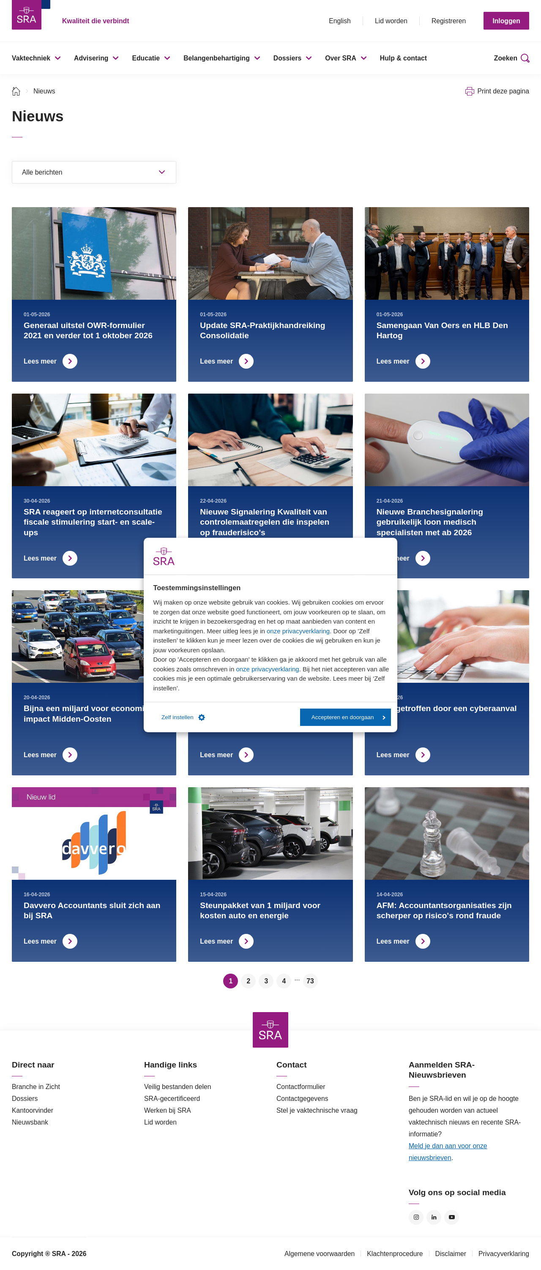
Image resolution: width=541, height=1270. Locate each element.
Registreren (449, 21)
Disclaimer (451, 1253)
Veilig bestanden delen (177, 1086)
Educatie (146, 58)
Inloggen (506, 21)
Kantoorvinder (32, 1110)
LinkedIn (433, 1217)
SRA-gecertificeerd (172, 1098)
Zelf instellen (183, 717)
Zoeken (505, 58)
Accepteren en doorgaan (348, 717)
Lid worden (391, 21)
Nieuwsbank (30, 1122)
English (340, 21)
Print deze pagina (503, 91)
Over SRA (340, 58)
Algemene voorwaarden (319, 1253)
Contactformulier (300, 1086)
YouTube (451, 1217)
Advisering (91, 58)
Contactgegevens (302, 1098)
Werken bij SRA (167, 1110)
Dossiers (287, 58)
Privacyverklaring (503, 1253)
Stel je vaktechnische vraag (317, 1110)
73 (310, 981)
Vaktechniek (31, 58)
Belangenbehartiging (216, 58)
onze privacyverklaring (298, 631)
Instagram (416, 1217)
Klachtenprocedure (395, 1253)
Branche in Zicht (36, 1086)
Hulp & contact (403, 58)
